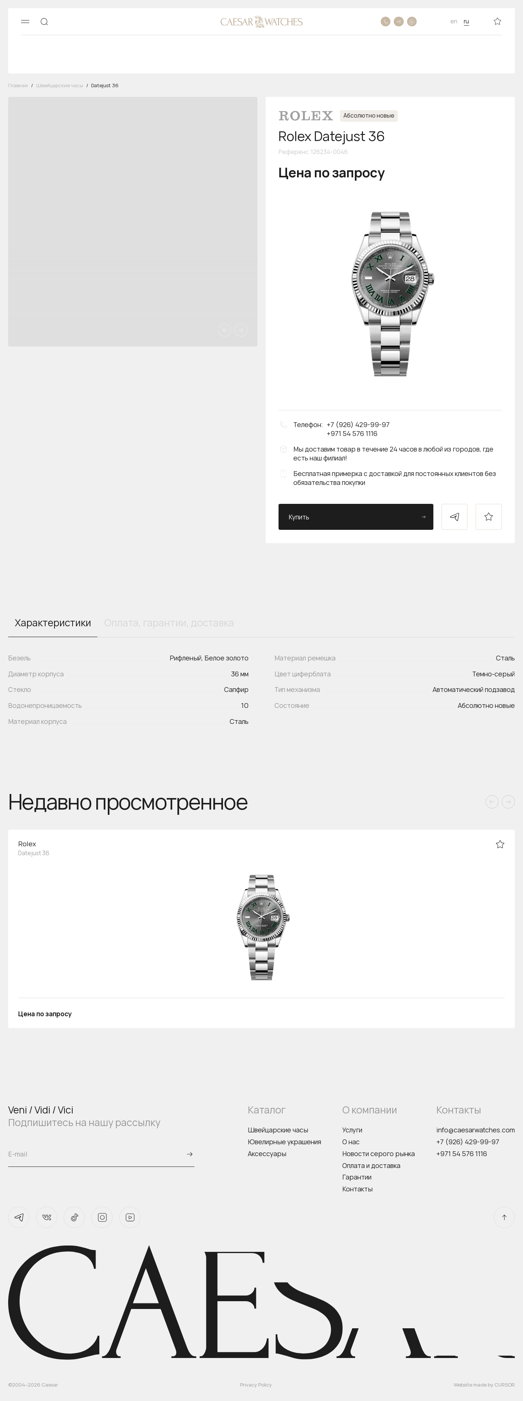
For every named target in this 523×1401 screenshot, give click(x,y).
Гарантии (357, 1176)
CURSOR (504, 1384)
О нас (351, 1141)
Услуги (352, 1129)
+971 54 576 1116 (461, 1153)
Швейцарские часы (278, 1129)
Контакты (357, 1188)
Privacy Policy (256, 1384)
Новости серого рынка (378, 1153)
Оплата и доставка (371, 1165)
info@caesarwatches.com (475, 1129)
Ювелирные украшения (284, 1141)
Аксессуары (267, 1153)
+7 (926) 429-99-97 (467, 1141)
